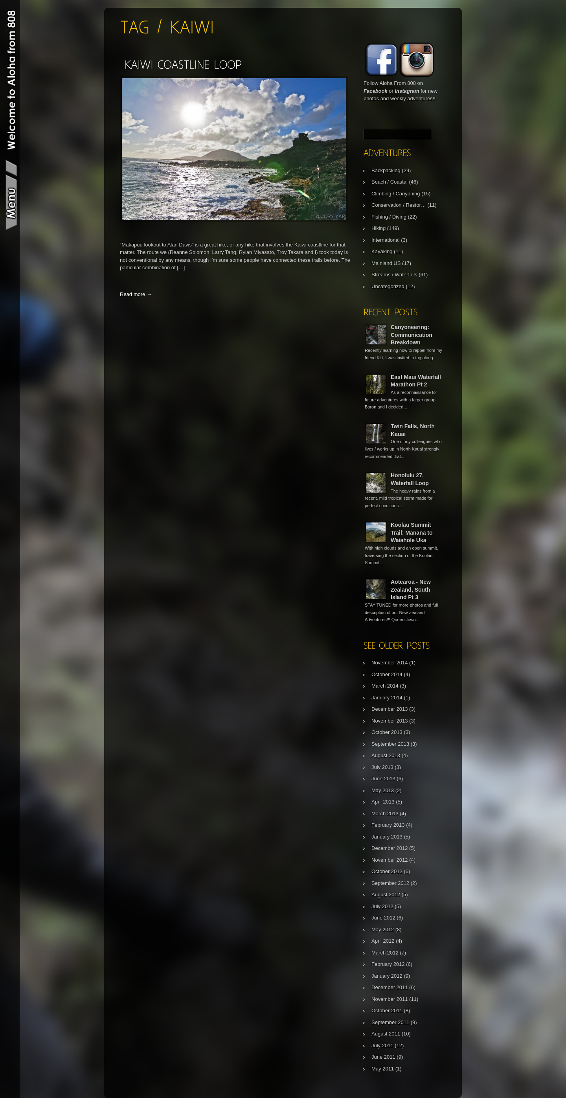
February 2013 (388, 825)
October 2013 (386, 732)
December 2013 (389, 709)
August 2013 (385, 755)
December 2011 (389, 987)
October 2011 (386, 1010)
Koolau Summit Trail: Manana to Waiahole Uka (412, 532)
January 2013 (386, 837)
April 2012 (383, 941)
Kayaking (381, 251)
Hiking (378, 228)
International (385, 240)
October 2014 (386, 674)
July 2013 (382, 767)
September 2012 (390, 883)
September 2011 (390, 1022)
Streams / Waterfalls (394, 275)
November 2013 (389, 721)
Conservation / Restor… (398, 205)
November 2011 (389, 999)
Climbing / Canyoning (395, 194)
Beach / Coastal (389, 182)
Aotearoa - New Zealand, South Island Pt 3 (411, 589)
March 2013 (385, 814)
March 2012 (385, 953)
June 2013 (383, 779)
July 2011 (382, 1045)
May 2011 (382, 1069)
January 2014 (386, 698)
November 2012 (389, 860)
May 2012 (382, 929)
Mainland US (386, 263)
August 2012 (385, 895)
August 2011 (385, 1034)
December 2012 (389, 848)
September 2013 (390, 744)
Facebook (376, 91)
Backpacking (386, 170)
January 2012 (386, 976)
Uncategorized (387, 286)
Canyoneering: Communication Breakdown (411, 335)
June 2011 (383, 1057)
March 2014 (385, 686)
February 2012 (388, 964)
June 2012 (383, 918)
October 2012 (386, 871)
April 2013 (383, 802)
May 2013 (382, 790)
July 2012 (382, 906)
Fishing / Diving (388, 217)
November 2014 (389, 663)
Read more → (136, 294)
